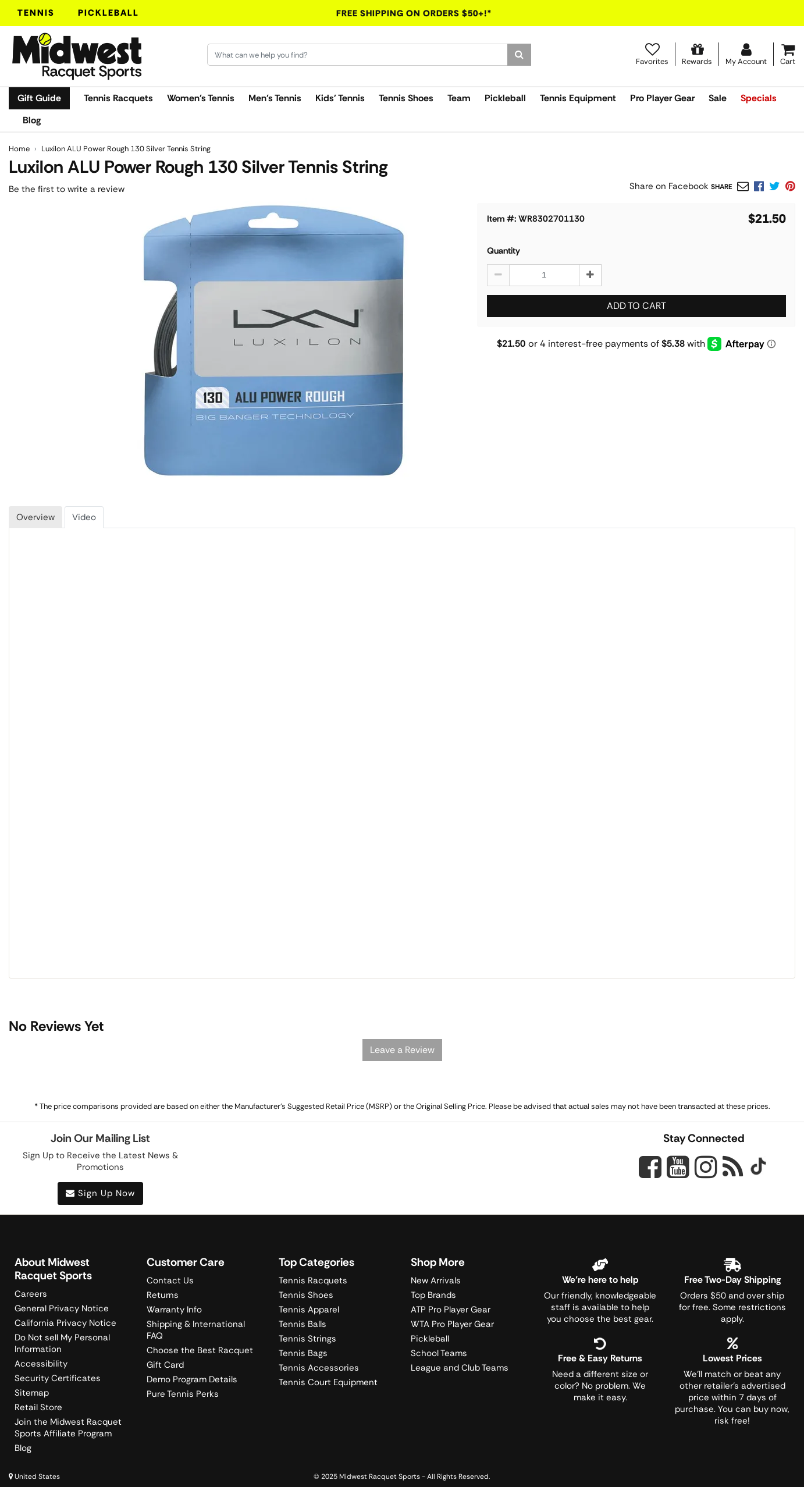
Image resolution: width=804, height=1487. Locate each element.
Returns (163, 1295)
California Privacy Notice (65, 1323)
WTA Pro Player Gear (452, 1324)
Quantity (503, 251)
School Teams (439, 1353)
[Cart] (787, 54)
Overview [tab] (35, 517)
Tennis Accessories (319, 1368)
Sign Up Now (100, 1193)
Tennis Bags (303, 1353)
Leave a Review (402, 1050)
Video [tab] (84, 517)
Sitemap (32, 1393)
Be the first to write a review (66, 189)
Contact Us (170, 1280)
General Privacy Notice (62, 1308)
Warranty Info (174, 1309)
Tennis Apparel (309, 1309)
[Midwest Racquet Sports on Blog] (733, 1167)
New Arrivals (436, 1280)
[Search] (519, 55)
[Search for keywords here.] (357, 55)
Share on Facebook (669, 186)
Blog (32, 120)
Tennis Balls (302, 1324)
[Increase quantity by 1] (590, 275)
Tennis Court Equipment (328, 1382)
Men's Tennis (274, 98)
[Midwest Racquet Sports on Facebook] (650, 1173)
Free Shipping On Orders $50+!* (414, 13)
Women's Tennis (200, 98)
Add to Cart (636, 306)
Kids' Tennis (340, 98)
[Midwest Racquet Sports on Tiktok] (758, 1167)
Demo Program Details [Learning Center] (192, 1379)
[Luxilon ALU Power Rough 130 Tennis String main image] (273, 343)
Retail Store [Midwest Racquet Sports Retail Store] (38, 1407)
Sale (718, 98)
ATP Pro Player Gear (450, 1309)
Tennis (36, 13)
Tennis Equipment (578, 98)
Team (459, 98)
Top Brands (433, 1295)
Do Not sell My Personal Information (62, 1343)
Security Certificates (58, 1378)
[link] (790, 186)
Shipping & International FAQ (196, 1330)
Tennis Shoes (406, 98)
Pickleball (108, 13)
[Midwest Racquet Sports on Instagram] (706, 1167)
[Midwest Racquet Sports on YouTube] (678, 1167)
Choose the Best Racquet (200, 1350)
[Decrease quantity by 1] (498, 275)
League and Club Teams (459, 1368)
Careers (31, 1294)
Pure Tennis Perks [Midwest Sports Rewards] (183, 1394)
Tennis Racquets (118, 98)
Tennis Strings (307, 1338)
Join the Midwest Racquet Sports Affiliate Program (68, 1427)
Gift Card (165, 1365)
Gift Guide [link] (39, 98)
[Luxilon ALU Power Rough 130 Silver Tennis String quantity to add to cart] (544, 275)
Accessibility (41, 1363)
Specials (759, 98)
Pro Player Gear (662, 98)
